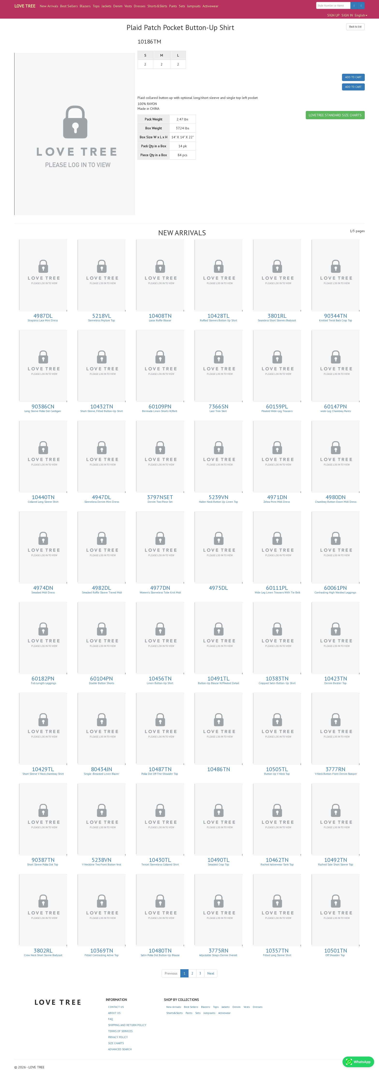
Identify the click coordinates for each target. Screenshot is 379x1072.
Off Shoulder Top (335, 955)
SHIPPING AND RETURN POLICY (127, 1025)
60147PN (335, 406)
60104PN (101, 678)
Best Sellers (69, 6)
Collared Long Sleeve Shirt (43, 501)
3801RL (277, 315)
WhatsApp (358, 1062)
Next (210, 973)
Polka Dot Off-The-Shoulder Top (160, 774)
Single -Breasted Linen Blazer (101, 774)
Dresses (140, 6)
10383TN (277, 678)
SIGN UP (333, 15)
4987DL (43, 315)
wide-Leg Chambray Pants (336, 411)
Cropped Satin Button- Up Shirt (277, 683)
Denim (118, 6)
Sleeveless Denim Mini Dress (101, 501)
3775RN (218, 950)
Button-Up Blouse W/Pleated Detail (218, 683)
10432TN (101, 406)
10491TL (218, 678)
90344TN (335, 315)
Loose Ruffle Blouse (160, 320)
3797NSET (160, 497)
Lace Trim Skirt (218, 411)
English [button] (361, 15)
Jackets (106, 6)
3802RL (43, 950)
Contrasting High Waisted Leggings (335, 592)
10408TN (160, 315)
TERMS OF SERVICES (120, 1031)
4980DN (336, 497)
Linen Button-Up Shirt (160, 683)
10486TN (218, 769)
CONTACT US (116, 1007)
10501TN (335, 950)
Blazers (85, 6)
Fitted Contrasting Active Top (102, 955)
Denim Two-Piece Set (160, 501)
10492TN (335, 860)
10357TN (277, 950)
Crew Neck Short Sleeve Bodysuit (43, 955)
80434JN (101, 769)
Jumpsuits (194, 6)
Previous (171, 973)
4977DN (160, 587)
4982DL (101, 587)
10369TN (101, 950)
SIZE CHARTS (116, 1043)
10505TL (277, 769)
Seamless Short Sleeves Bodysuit (277, 320)
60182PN (43, 678)
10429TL (43, 769)
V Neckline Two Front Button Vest (101, 864)
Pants (173, 6)
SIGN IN (347, 15)
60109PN (160, 406)
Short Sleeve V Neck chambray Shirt (43, 774)
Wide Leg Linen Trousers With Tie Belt (277, 592)
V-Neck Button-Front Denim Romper (335, 774)
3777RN (335, 769)
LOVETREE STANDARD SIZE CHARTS (335, 115)
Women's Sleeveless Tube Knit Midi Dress (160, 594)
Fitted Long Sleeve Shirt (277, 955)
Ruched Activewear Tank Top (277, 864)
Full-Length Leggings (43, 683)
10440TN (43, 497)
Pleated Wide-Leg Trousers (277, 411)
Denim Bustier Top (335, 683)
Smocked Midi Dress (43, 592)
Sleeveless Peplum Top (101, 320)
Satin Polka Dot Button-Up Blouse (160, 955)
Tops (96, 6)
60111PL (277, 587)
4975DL (218, 587)
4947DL (101, 497)
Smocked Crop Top (218, 864)
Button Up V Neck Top (277, 774)
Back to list (355, 26)
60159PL (277, 406)
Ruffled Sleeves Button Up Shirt (218, 320)
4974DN (43, 587)
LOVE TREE (24, 6)
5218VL (101, 315)
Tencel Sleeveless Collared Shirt (160, 864)
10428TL (218, 315)
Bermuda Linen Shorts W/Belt (160, 411)
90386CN (43, 406)
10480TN (160, 950)
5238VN (101, 860)
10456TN (160, 678)
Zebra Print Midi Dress (277, 501)
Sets (182, 6)
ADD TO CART (353, 77)
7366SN (218, 406)
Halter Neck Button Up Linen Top (218, 501)
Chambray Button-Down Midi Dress (335, 501)
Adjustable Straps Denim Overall (218, 955)
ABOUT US (114, 1013)
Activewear (211, 6)
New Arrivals (49, 6)
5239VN (218, 497)
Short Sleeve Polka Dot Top (43, 864)
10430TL (160, 860)
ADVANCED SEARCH (120, 1049)
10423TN (335, 678)
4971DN (277, 497)
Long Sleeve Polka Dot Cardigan (43, 411)
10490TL (218, 860)
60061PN (335, 587)
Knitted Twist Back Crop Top (335, 320)
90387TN (43, 860)
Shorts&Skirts (157, 6)
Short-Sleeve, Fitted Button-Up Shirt (101, 411)
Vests (128, 6)
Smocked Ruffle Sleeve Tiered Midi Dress (102, 594)
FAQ (110, 1019)
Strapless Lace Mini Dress (43, 320)
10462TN (277, 860)
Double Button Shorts (101, 683)
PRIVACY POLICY (118, 1037)
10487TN (160, 769)
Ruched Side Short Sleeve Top (335, 864)
